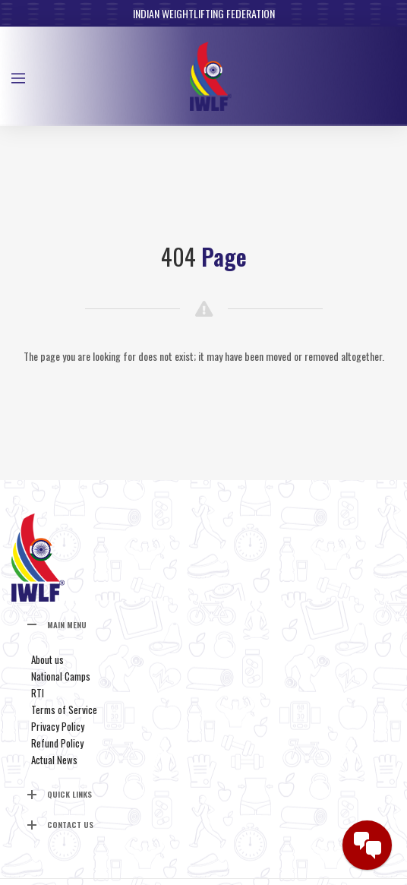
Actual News (54, 759)
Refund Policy (57, 743)
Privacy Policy (57, 726)
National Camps (60, 676)
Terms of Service (64, 709)
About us (47, 659)
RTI (37, 692)
